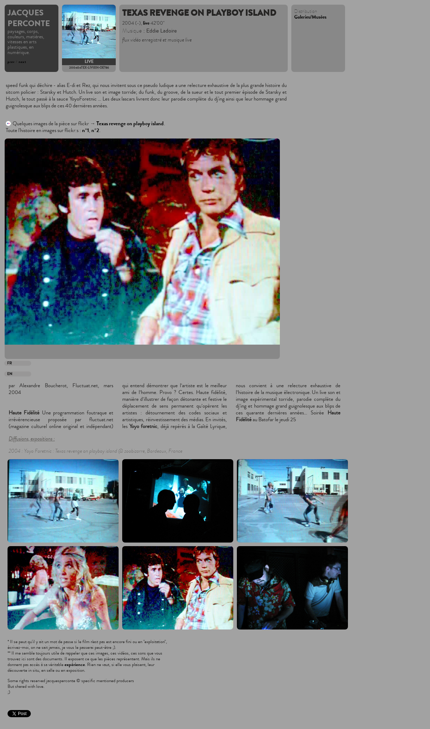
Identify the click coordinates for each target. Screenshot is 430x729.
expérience (74, 664)
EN (10, 373)
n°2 (95, 130)
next (22, 62)
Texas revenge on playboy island (130, 123)
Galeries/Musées (310, 17)
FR (9, 363)
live (89, 61)
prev (11, 62)
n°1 (85, 130)
